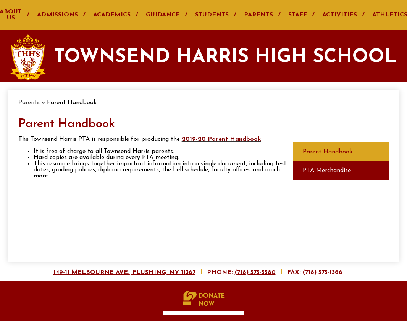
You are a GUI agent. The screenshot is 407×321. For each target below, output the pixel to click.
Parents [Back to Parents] (29, 103)
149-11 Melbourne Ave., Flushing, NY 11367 (124, 272)
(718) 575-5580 (255, 272)
